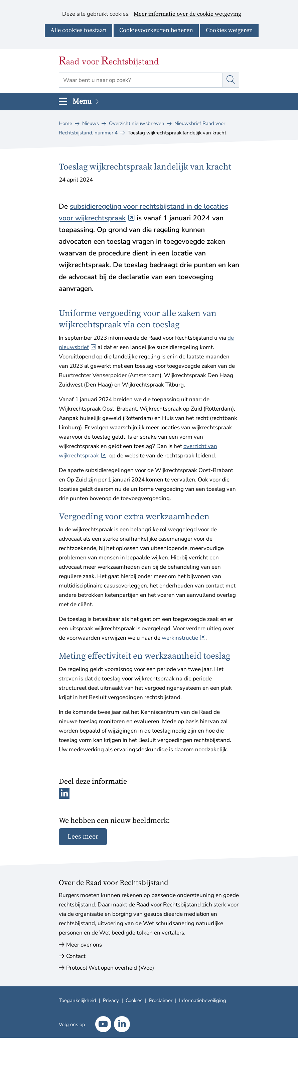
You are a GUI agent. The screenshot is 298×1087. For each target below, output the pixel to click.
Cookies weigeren (229, 30)
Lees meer (82, 837)
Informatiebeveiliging (202, 1000)
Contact (76, 956)
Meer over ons (84, 945)
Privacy (111, 1000)
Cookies (134, 1000)
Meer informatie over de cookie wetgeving (187, 14)
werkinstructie (183, 638)
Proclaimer (160, 1000)
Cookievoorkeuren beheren (156, 30)
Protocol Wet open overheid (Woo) (110, 968)
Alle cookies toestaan (78, 30)
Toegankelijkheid (77, 1000)
